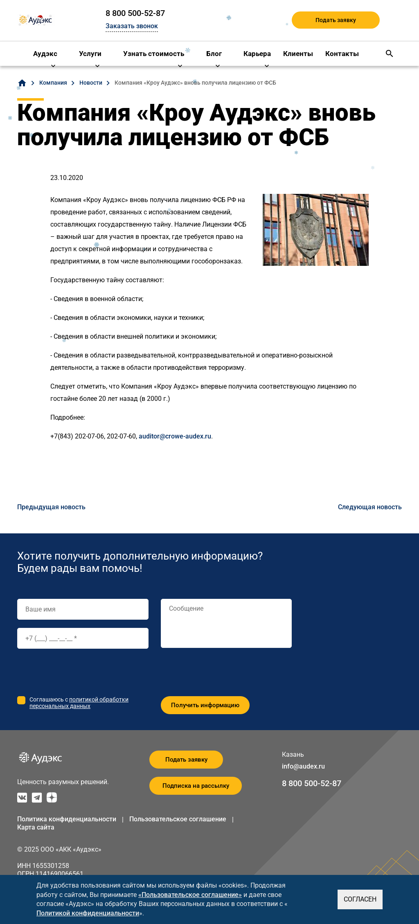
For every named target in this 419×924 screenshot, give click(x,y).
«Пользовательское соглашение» (190, 895)
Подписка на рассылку (195, 785)
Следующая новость (370, 507)
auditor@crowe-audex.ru (175, 436)
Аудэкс (45, 53)
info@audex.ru (303, 766)
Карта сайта (35, 827)
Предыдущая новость (51, 507)
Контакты (342, 53)
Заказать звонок (132, 26)
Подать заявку (335, 20)
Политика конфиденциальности (66, 819)
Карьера (257, 53)
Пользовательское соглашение (177, 819)
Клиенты (298, 53)
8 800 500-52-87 (135, 13)
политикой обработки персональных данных (78, 702)
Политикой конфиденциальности (87, 913)
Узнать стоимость (153, 53)
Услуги (90, 53)
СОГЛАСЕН (360, 899)
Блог (214, 53)
